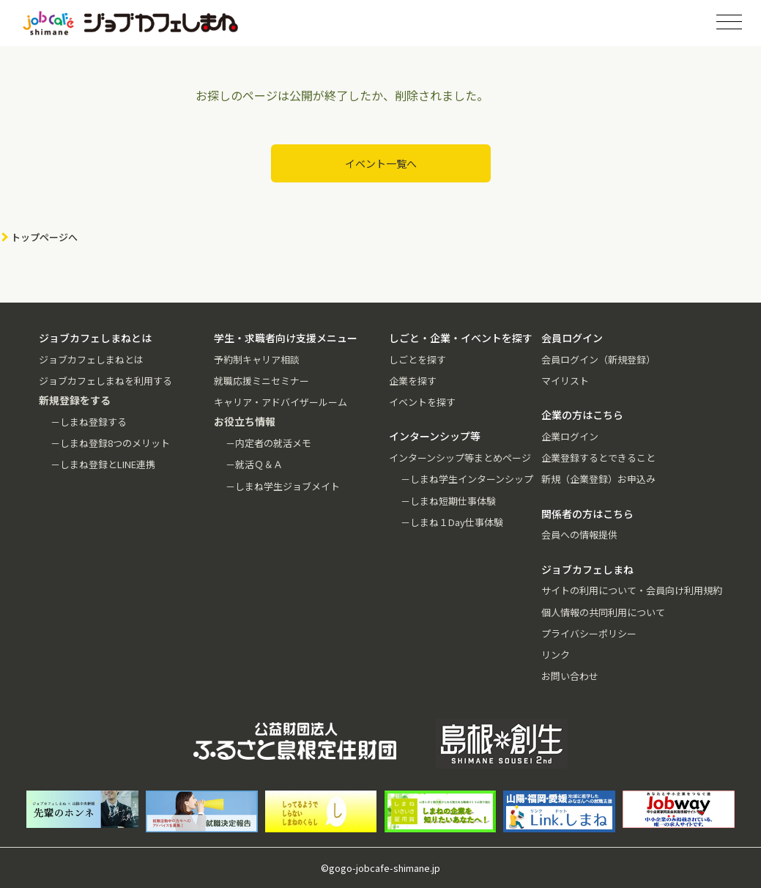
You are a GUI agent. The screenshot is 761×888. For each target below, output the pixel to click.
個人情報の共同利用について (603, 612)
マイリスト (565, 381)
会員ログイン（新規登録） (598, 359)
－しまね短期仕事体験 (448, 501)
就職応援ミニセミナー (261, 381)
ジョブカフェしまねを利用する (105, 381)
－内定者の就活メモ (268, 443)
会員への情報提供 (579, 534)
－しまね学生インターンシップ (467, 479)
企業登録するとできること (598, 458)
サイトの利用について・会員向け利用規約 (631, 590)
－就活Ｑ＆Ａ (254, 464)
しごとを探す (417, 359)
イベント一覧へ (381, 163)
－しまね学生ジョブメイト (283, 486)
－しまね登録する (89, 422)
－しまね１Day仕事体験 (452, 522)
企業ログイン (569, 436)
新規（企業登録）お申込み (598, 479)
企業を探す (413, 381)
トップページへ (44, 237)
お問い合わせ (569, 676)
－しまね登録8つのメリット (110, 443)
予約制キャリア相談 (257, 359)
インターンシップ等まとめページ (460, 458)
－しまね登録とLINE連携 (103, 464)
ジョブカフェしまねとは (91, 359)
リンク (555, 655)
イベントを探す (422, 402)
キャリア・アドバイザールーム (280, 402)
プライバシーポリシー (588, 633)
